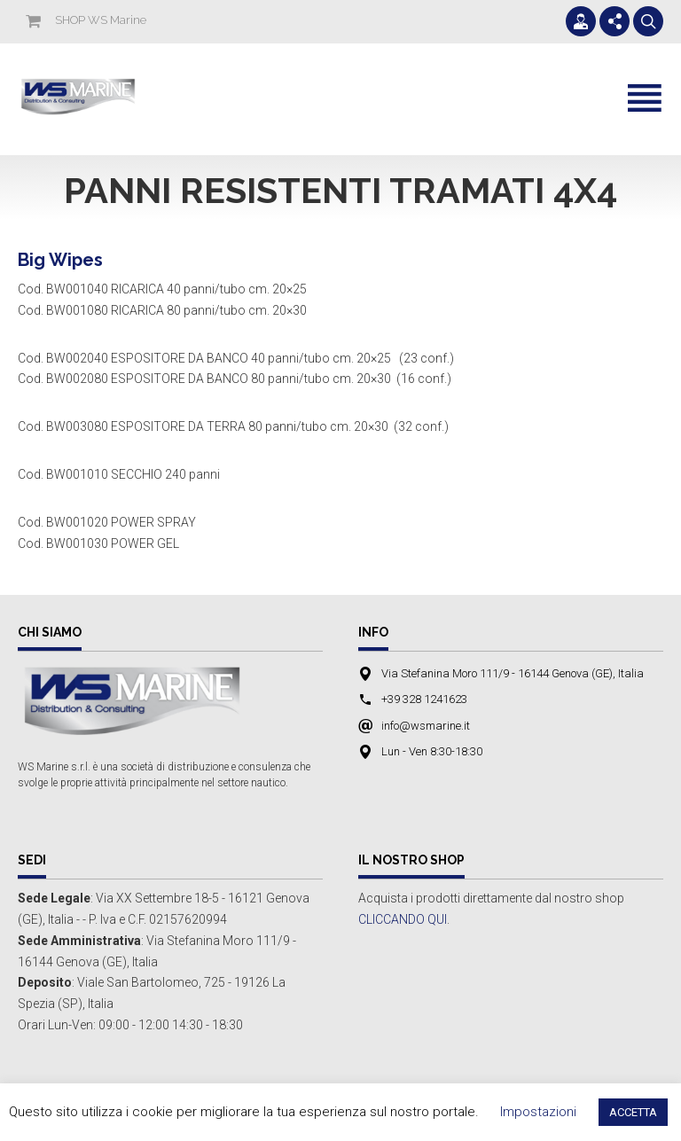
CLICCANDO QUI (402, 919)
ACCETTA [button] (633, 1112)
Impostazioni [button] (538, 1112)
